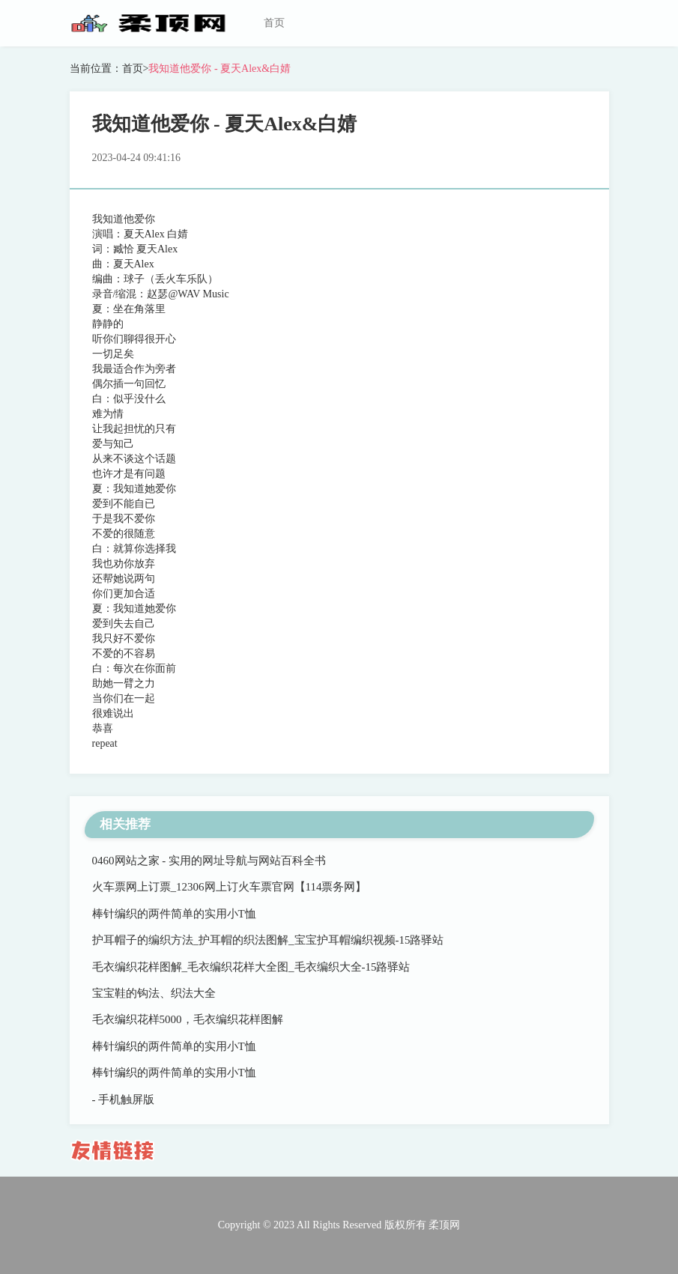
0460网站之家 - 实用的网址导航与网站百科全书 (209, 861)
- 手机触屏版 (123, 1099)
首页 (274, 22)
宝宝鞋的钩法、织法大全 (154, 993)
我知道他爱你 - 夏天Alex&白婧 (219, 68)
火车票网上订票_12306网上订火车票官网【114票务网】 (229, 887)
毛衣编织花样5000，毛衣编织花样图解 (187, 1019)
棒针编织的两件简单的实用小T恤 (174, 914)
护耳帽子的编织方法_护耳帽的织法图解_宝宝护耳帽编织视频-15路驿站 (268, 940)
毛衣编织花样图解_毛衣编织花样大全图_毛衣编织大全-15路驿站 (251, 967)
